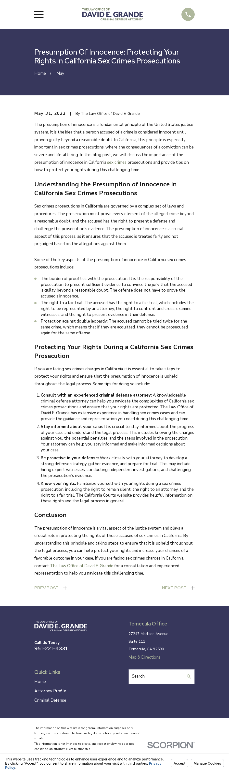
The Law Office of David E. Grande (81, 566)
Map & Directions (144, 657)
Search (138, 676)
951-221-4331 (50, 648)
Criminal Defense (50, 700)
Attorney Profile (50, 691)
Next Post (174, 588)
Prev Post (46, 588)
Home (40, 681)
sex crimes (117, 162)
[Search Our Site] (189, 676)
